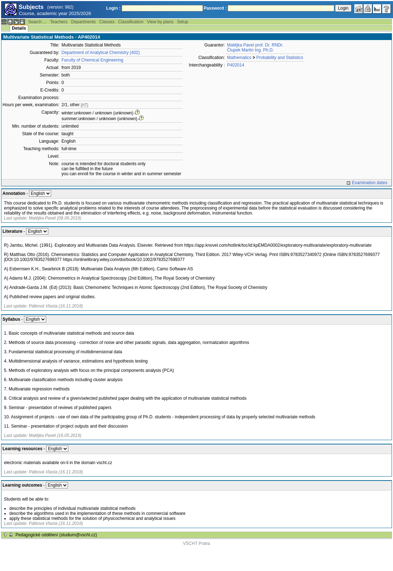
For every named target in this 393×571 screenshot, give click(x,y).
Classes (107, 21)
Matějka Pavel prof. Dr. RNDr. (255, 45)
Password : (215, 8)
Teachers (59, 21)
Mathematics (239, 57)
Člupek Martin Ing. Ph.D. (250, 50)
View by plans (160, 21)
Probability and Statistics (279, 57)
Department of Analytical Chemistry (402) (101, 52)
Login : (113, 8)
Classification (131, 21)
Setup (182, 21)
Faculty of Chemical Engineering (92, 60)
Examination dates (369, 182)
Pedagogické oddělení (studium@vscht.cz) (56, 534)
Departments (83, 21)
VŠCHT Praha (196, 543)
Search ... (37, 21)
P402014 (235, 65)
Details (19, 28)
